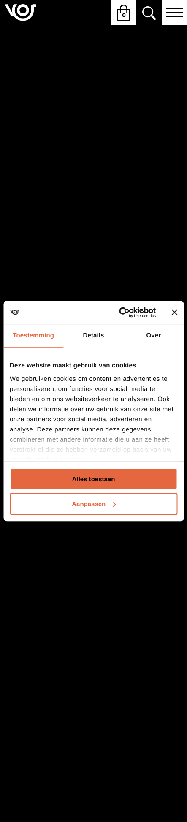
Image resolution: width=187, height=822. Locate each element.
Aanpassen (94, 503)
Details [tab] (93, 335)
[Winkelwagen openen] (123, 12)
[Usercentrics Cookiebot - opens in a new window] (119, 312)
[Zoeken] (149, 13)
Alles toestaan (93, 478)
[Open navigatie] (174, 12)
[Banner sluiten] (174, 312)
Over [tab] (153, 335)
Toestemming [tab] (33, 335)
